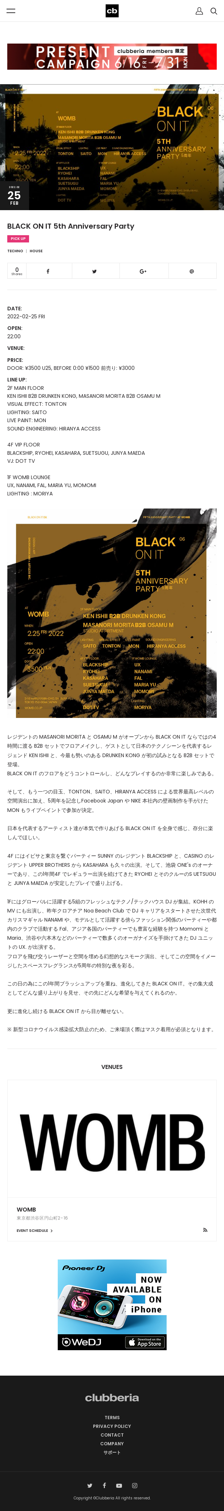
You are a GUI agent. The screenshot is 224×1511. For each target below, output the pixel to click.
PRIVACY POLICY (112, 1426)
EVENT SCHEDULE (35, 1230)
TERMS (112, 1417)
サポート (112, 1452)
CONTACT (112, 1435)
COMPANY (112, 1444)
